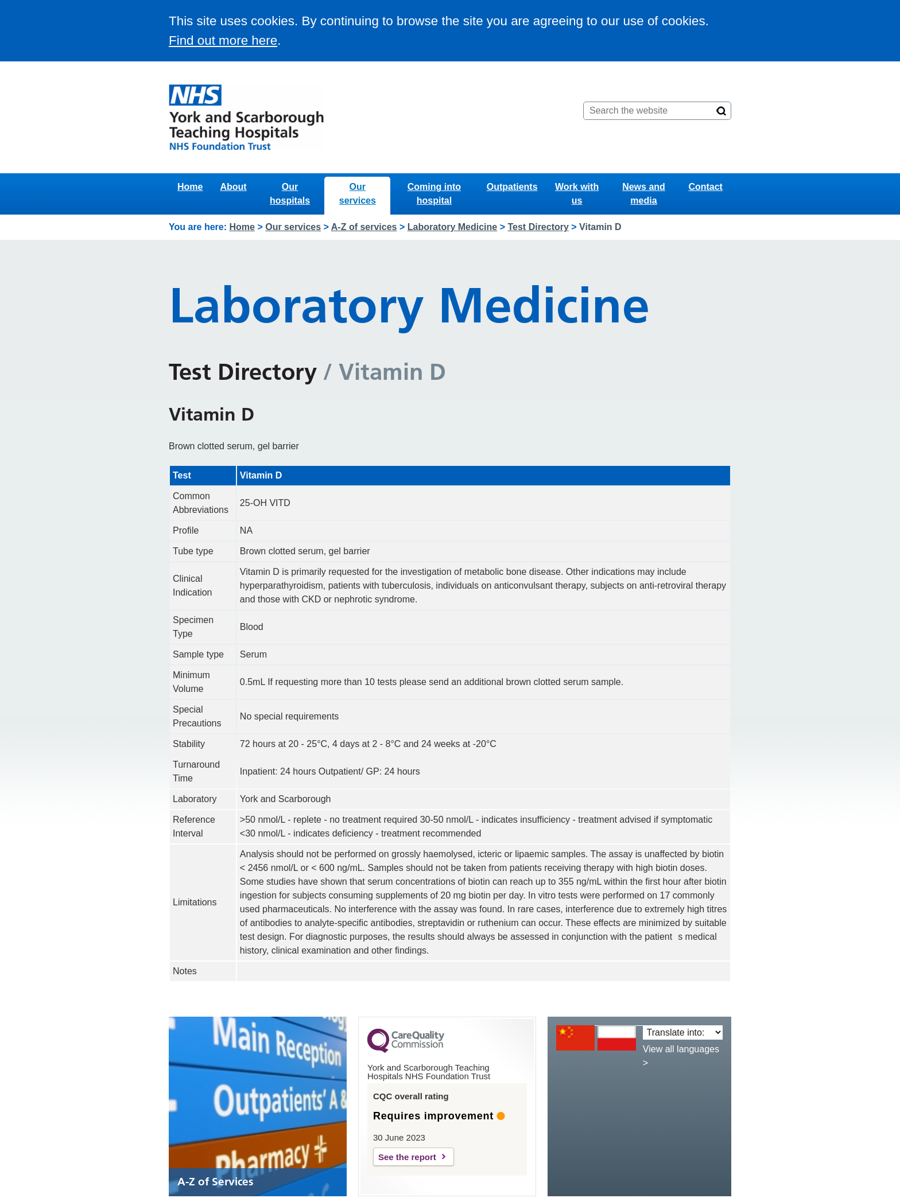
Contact (705, 187)
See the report (407, 1157)
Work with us (577, 193)
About (233, 187)
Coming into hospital (434, 193)
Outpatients (512, 187)
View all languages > (681, 1056)
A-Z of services (364, 227)
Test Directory (537, 227)
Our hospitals (290, 193)
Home (190, 187)
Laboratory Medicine (452, 227)
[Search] (721, 111)
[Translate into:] (683, 1032)
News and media (643, 193)
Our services (357, 193)
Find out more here (223, 40)
